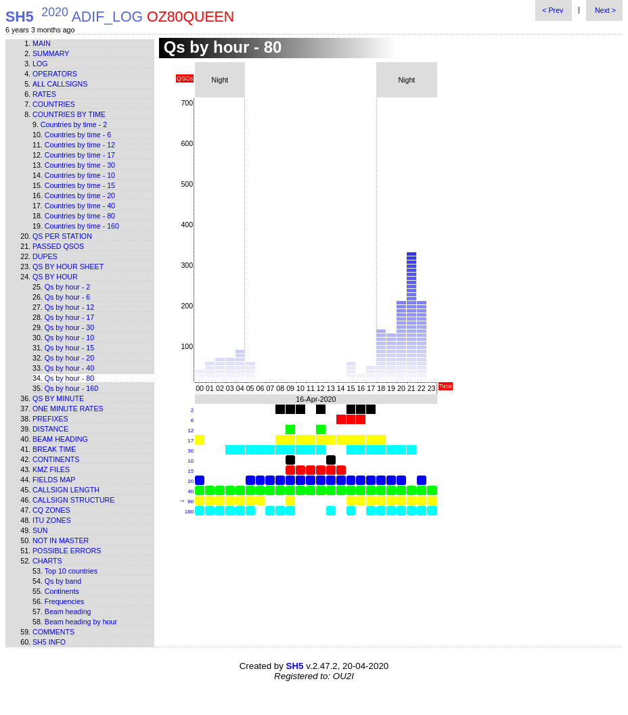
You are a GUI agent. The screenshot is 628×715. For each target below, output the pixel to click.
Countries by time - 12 (80, 145)
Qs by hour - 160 (71, 388)
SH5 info (49, 642)
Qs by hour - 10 (69, 337)
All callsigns (59, 84)
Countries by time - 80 (80, 216)
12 (190, 431)
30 (190, 451)
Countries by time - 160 (82, 226)
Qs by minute (58, 398)
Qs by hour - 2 (68, 287)
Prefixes (50, 419)
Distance (50, 429)
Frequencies (65, 601)
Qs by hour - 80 (69, 378)
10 (190, 461)
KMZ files (51, 469)
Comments (53, 632)
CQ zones (51, 510)
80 (190, 502)
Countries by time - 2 (74, 124)
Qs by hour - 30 (69, 327)
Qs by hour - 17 (69, 317)
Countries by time (69, 114)
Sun (40, 530)
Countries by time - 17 (80, 155)
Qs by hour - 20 (69, 358)
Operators (54, 74)
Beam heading (60, 439)
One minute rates (68, 409)
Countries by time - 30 (80, 165)
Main (41, 43)
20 (190, 481)
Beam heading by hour (81, 622)
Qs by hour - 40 (69, 368)
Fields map (53, 480)
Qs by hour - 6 (68, 297)
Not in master (60, 540)
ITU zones (51, 520)
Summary (50, 53)
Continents (55, 459)
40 (190, 491)
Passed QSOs (58, 246)
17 (190, 441)
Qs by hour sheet (68, 266)
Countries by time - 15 (80, 185)
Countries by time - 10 (80, 175)
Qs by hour (55, 277)
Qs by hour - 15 (69, 348)
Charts (47, 561)
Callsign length (65, 490)
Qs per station (62, 236)
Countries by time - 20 (80, 195)
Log (40, 64)
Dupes (45, 256)
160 (189, 512)
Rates (44, 94)
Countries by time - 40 (80, 206)
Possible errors (66, 551)
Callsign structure (73, 500)
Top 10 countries (71, 571)
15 (190, 471)
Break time (54, 449)
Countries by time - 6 (78, 135)
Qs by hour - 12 (69, 307)
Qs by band (63, 581)
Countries (53, 104)
